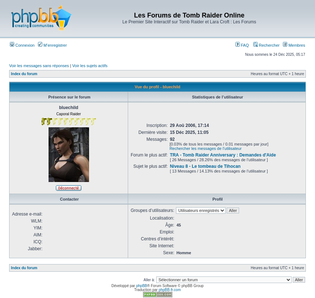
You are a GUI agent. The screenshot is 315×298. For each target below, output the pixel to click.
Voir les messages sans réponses (39, 65)
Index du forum (24, 74)
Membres (294, 45)
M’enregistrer (52, 45)
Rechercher (266, 45)
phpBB (141, 286)
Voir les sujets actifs (90, 65)
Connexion (22, 45)
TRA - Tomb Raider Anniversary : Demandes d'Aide (223, 155)
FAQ (242, 45)
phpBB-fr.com (170, 290)
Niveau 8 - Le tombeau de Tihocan (205, 166)
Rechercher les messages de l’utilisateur (205, 148)
